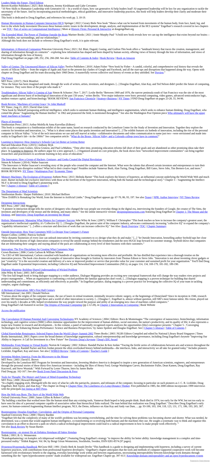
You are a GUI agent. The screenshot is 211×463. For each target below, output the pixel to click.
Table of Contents (38, 185)
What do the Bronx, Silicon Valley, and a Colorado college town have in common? (114, 136)
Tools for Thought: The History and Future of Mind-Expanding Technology (41, 377)
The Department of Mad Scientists (19, 191)
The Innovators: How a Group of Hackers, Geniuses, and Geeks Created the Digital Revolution (51, 159)
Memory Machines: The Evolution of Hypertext (26, 176)
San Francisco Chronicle (82, 98)
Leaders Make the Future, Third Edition (22, 2)
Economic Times (64, 171)
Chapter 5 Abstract (154, 328)
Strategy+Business (107, 98)
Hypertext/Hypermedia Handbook (19, 446)
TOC (9, 29)
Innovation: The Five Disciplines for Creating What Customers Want (37, 249)
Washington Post (44, 171)
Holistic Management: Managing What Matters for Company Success (38, 220)
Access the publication (13, 310)
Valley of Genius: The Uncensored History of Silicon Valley (33, 66)
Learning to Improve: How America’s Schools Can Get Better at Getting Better (43, 142)
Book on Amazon (125, 58)
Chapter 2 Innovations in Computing (119, 305)
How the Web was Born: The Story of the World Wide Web (32, 394)
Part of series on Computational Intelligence (37, 29)
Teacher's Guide (98, 351)
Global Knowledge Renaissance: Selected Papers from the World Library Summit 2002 (47, 333)
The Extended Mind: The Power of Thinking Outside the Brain (34, 34)
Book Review (107, 58)
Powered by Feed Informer (200, 461)
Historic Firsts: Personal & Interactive (91, 29)
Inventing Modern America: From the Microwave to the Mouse (34, 356)
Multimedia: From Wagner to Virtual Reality (24, 345)
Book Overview (129, 226)
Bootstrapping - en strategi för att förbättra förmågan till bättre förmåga (39, 432)
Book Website (147, 305)
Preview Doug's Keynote (82, 339)
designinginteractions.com (131, 211)
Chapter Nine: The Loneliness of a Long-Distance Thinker (99, 385)
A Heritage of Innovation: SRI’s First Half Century (28, 290)
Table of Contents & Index (84, 58)
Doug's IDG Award (107, 339)
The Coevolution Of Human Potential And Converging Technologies (37, 319)
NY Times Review (190, 197)
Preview (159, 72)
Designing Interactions (13, 202)
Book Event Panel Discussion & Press (57, 371)
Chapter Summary (156, 226)
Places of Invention (11, 121)
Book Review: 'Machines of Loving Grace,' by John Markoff (33, 104)
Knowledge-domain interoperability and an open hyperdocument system (165, 455)
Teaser (148, 197)
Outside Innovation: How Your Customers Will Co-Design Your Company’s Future (45, 231)
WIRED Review (59, 351)
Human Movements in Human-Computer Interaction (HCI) (32, 23)
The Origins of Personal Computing (63, 305)
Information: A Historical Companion (21, 49)
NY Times (124, 98)
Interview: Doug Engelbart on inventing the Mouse (43, 214)
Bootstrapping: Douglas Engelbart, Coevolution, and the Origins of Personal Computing (47, 411)
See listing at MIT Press (34, 388)
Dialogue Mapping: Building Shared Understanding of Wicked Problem (39, 269)
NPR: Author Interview (165, 197)
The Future (7, 78)
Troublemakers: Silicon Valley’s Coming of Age (26, 92)
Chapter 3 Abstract (17, 185)
